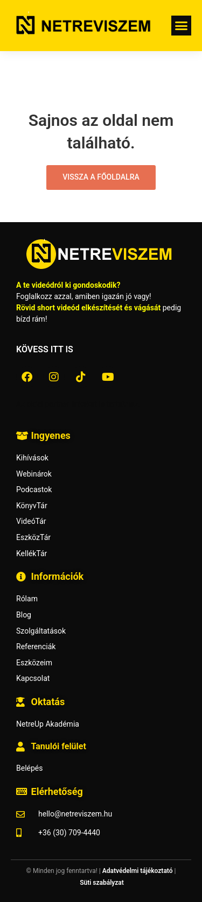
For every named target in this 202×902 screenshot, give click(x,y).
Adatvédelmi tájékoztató (137, 871)
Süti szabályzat (102, 882)
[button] (181, 26)
